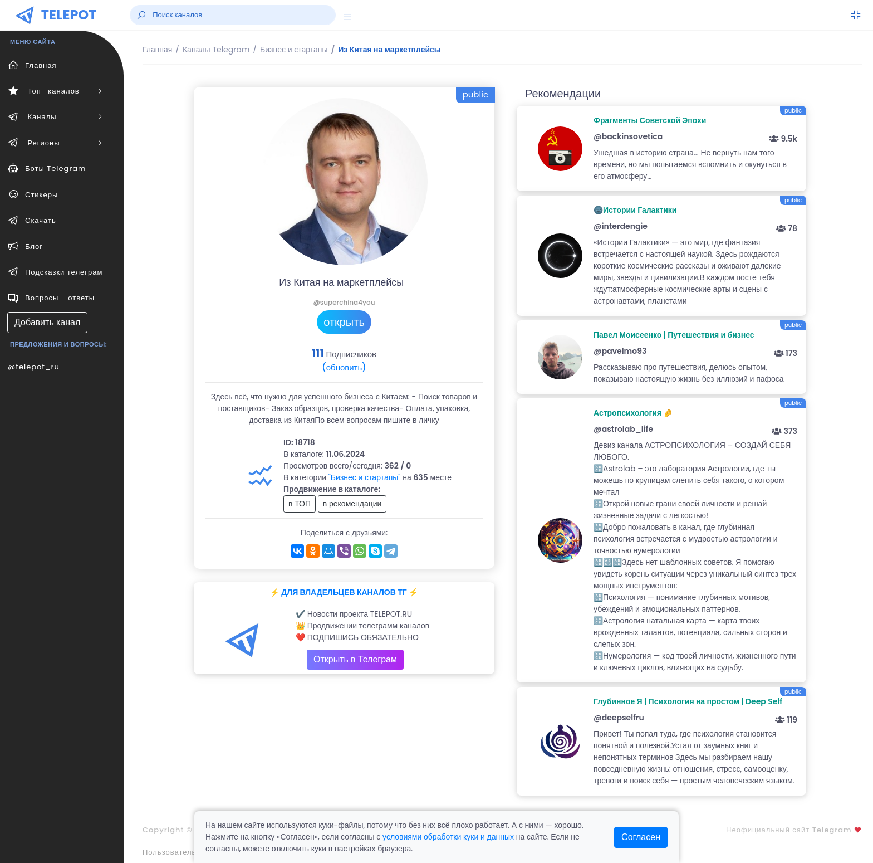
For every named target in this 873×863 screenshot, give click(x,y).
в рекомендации (352, 503)
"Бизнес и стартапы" (364, 477)
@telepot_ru (34, 367)
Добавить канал (47, 322)
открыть (344, 322)
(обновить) (344, 367)
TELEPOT (69, 15)
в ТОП (299, 503)
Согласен (640, 837)
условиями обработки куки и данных (448, 836)
